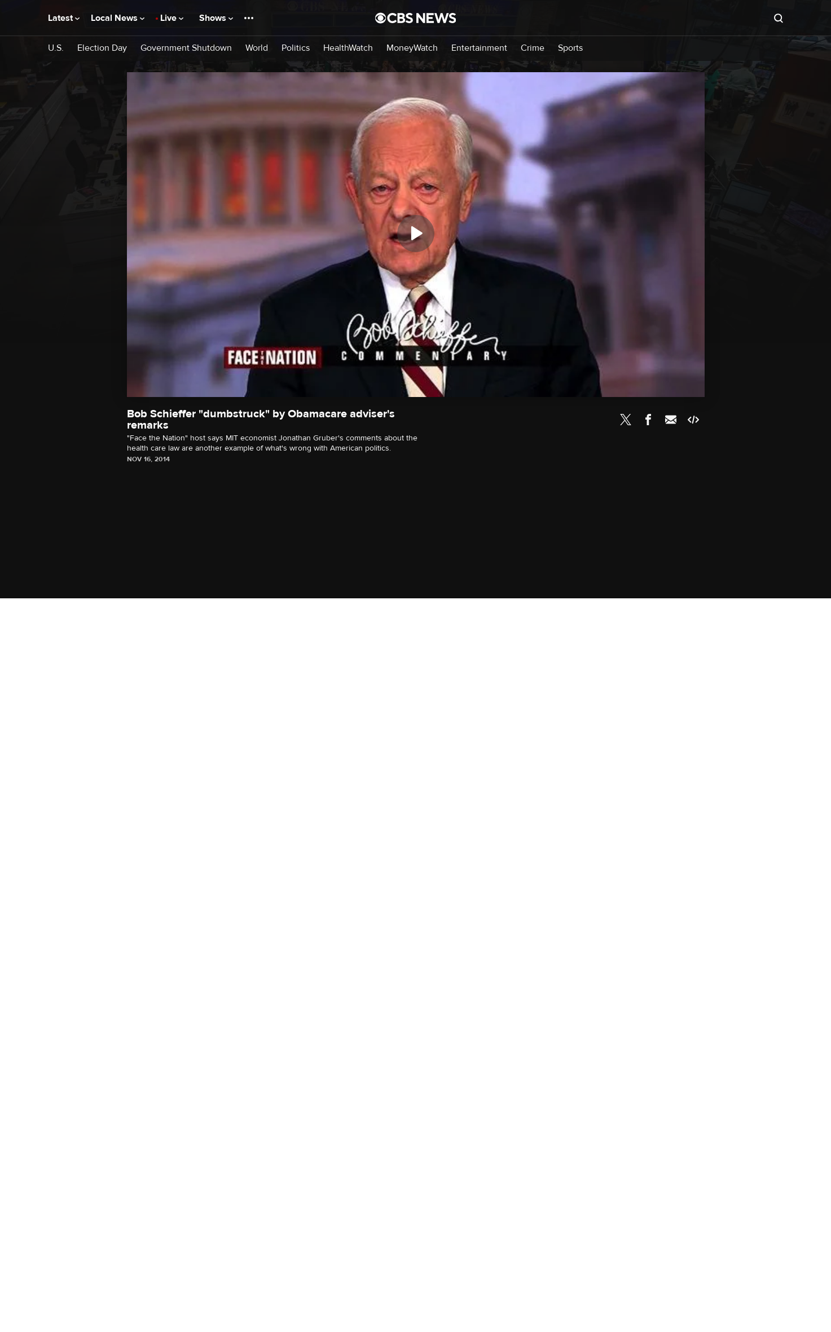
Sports (570, 48)
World (256, 48)
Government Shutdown (186, 48)
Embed (693, 419)
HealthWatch (348, 48)
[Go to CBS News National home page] (415, 18)
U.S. (56, 48)
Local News (117, 18)
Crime (532, 48)
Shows (216, 18)
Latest (64, 18)
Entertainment (479, 48)
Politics (296, 48)
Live (171, 18)
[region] (416, 234)
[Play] (415, 233)
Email (670, 419)
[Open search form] (778, 18)
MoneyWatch (412, 48)
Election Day (102, 48)
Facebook (648, 419)
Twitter (625, 419)
